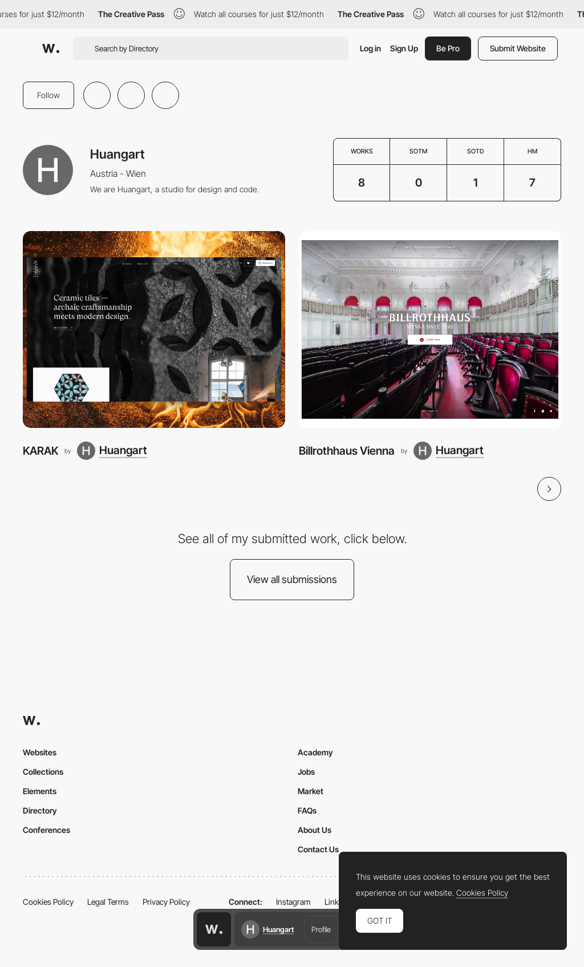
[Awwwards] (50, 48)
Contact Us (318, 849)
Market (310, 791)
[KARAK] (154, 329)
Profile (321, 929)
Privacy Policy (166, 902)
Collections (43, 771)
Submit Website (518, 48)
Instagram (293, 902)
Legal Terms (108, 902)
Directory (40, 810)
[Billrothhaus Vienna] (430, 329)
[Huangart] (112, 451)
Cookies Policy (48, 902)
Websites (39, 752)
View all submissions (292, 579)
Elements (39, 791)
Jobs (306, 771)
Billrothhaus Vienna (347, 451)
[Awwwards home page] (214, 929)
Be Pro (448, 48)
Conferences (46, 830)
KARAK (40, 451)
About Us (314, 830)
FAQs (307, 810)
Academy (315, 752)
